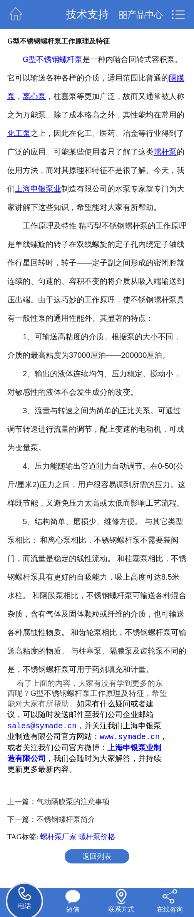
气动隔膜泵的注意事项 (73, 803)
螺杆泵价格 (97, 838)
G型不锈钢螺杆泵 (53, 59)
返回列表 (97, 857)
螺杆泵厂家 (58, 838)
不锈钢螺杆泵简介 (66, 820)
